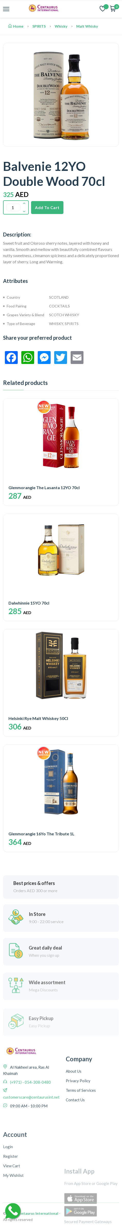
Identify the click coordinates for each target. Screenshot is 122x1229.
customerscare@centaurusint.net (31, 1146)
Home (15, 26)
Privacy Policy (78, 1141)
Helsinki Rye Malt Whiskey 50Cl (38, 718)
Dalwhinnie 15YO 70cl (28, 602)
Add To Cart (47, 207)
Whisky (61, 26)
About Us (73, 1131)
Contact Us (75, 1160)
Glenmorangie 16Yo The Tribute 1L (41, 833)
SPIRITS (39, 26)
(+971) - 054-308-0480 (30, 1131)
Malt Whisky (87, 26)
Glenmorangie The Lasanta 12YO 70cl (44, 487)
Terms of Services (81, 1150)
